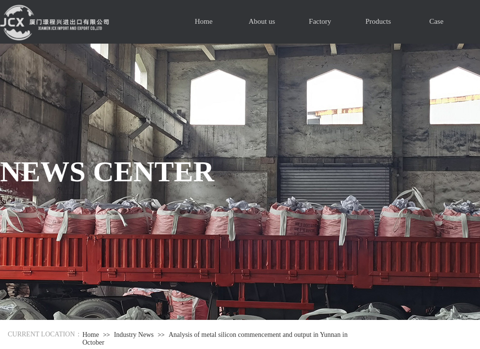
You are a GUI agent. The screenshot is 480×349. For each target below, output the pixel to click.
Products (378, 21)
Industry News (134, 334)
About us (262, 21)
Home (204, 21)
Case (436, 21)
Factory (320, 21)
